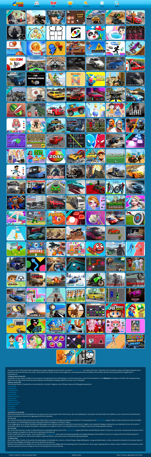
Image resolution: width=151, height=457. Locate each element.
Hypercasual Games (14, 402)
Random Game (76, 455)
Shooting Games (13, 390)
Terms (118, 455)
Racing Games (12, 388)
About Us (18, 455)
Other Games (12, 410)
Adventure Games (13, 404)
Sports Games (12, 398)
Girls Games (11, 406)
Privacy (124, 455)
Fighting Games (12, 400)
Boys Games (11, 408)
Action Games (12, 386)
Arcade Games (12, 392)
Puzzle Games (12, 394)
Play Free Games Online (29, 455)
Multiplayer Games (13, 396)
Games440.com (77, 370)
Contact (11, 455)
